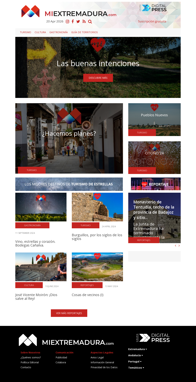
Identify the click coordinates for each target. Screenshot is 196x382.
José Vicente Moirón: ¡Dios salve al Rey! (36, 296)
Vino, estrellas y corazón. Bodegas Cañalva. (35, 243)
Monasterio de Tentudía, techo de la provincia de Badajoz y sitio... (153, 209)
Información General (102, 362)
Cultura (40, 32)
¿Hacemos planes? (69, 133)
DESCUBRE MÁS (98, 77)
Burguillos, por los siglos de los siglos (97, 237)
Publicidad (61, 357)
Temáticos (136, 367)
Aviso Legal (97, 357)
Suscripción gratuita (152, 21)
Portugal (134, 361)
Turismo (25, 32)
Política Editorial (30, 362)
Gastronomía (58, 32)
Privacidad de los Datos (104, 367)
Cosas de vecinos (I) (87, 294)
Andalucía (135, 355)
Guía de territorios (84, 32)
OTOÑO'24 (154, 153)
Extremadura (137, 349)
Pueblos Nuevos (154, 114)
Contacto (26, 367)
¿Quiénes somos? (31, 357)
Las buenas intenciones (98, 63)
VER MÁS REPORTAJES (69, 313)
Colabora (61, 362)
